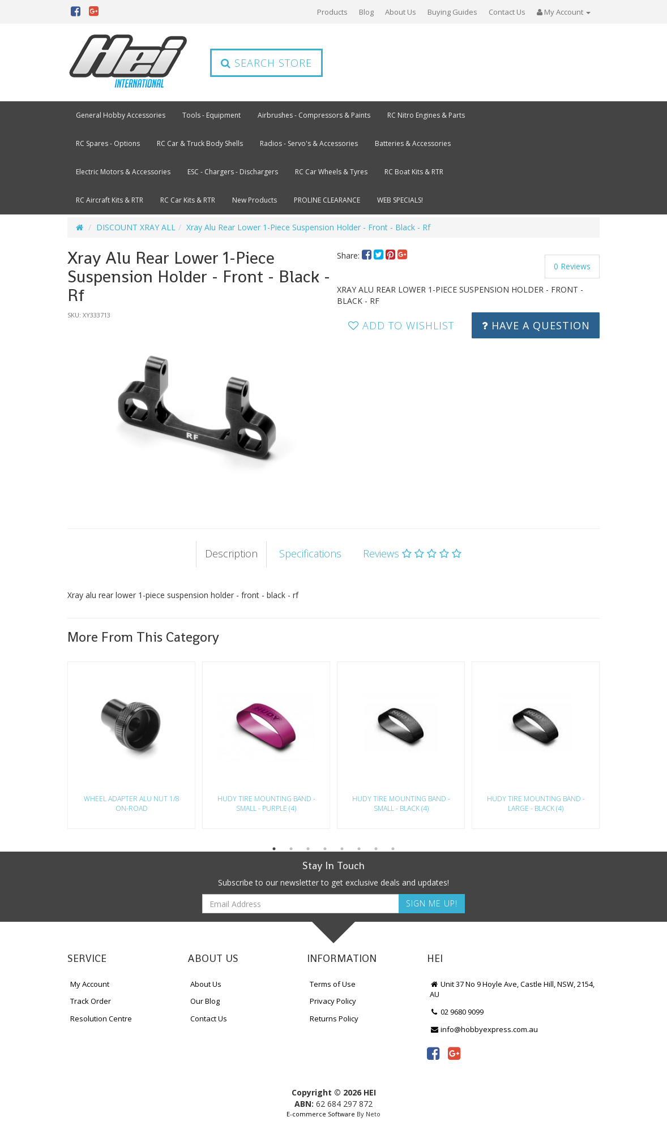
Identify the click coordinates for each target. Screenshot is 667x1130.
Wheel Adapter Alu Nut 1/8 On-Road (131, 803)
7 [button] (376, 848)
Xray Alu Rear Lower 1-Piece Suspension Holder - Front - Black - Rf (308, 227)
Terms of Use (333, 984)
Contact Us (507, 12)
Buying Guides (452, 12)
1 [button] (274, 848)
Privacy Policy (333, 1001)
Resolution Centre (101, 1018)
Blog (366, 12)
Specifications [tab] (310, 553)
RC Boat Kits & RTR (413, 172)
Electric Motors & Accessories (123, 172)
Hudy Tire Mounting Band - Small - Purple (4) (266, 803)
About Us (400, 12)
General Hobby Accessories (120, 115)
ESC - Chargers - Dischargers (232, 172)
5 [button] (342, 848)
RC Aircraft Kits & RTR (109, 200)
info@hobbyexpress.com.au (484, 1029)
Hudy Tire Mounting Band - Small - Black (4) (401, 803)
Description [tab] (231, 553)
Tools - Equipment (211, 115)
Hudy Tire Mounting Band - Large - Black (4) (536, 803)
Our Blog (205, 1001)
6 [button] (359, 848)
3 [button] (308, 848)
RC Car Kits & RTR (187, 200)
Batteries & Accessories (413, 143)
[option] (198, 412)
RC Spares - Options (108, 143)
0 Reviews (572, 266)
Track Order (90, 1001)
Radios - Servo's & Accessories (309, 143)
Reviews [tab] (412, 553)
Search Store (266, 63)
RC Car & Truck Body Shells (200, 143)
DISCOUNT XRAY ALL (136, 227)
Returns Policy (334, 1018)
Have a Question (536, 325)
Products (332, 12)
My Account (89, 984)
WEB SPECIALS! (400, 200)
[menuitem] (368, 255)
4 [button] (325, 848)
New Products (254, 200)
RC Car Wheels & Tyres (331, 172)
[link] (433, 1053)
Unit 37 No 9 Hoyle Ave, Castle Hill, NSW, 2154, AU (512, 989)
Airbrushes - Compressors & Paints (314, 115)
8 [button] (393, 848)
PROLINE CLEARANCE (327, 200)
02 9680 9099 (457, 1012)
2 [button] (291, 848)
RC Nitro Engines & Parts (426, 115)
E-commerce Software (321, 1114)
